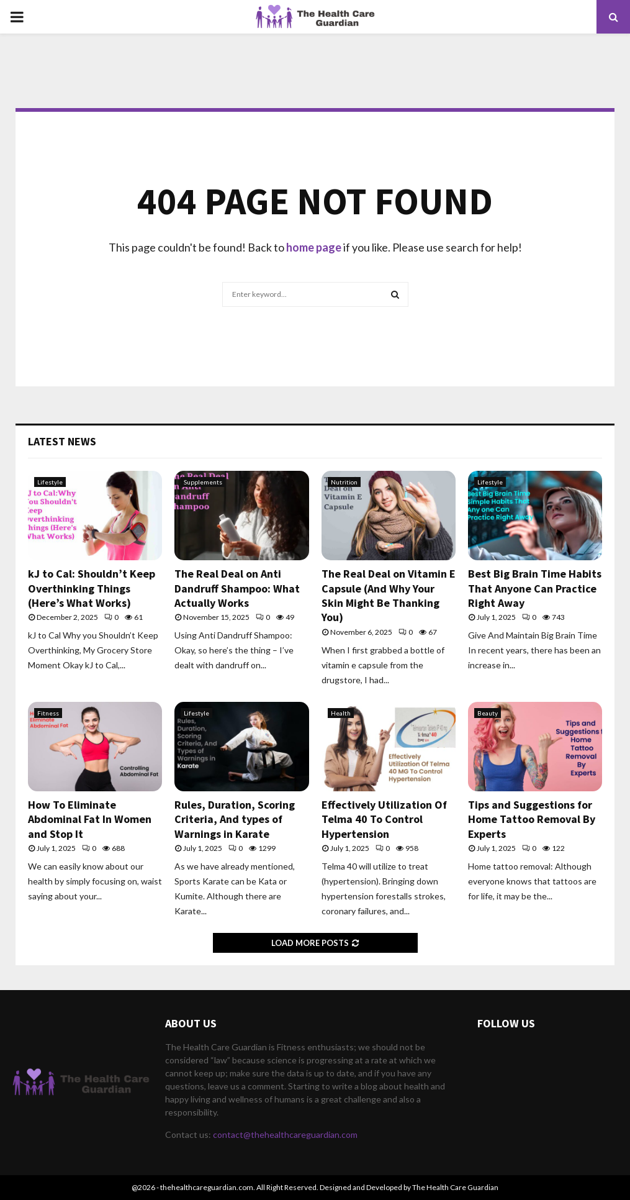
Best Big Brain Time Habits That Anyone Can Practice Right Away (534, 588)
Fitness (48, 713)
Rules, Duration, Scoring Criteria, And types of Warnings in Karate (234, 819)
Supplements (203, 482)
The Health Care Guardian (455, 1187)
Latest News (62, 441)
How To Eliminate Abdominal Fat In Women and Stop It (89, 819)
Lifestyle (50, 482)
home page (313, 247)
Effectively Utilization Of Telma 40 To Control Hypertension (384, 819)
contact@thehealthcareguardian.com (285, 1134)
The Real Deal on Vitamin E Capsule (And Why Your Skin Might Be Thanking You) (389, 595)
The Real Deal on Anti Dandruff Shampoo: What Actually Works (237, 588)
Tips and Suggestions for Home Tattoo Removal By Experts (531, 819)
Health (341, 713)
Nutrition (344, 482)
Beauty (487, 713)
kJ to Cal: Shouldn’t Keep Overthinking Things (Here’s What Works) (91, 588)
